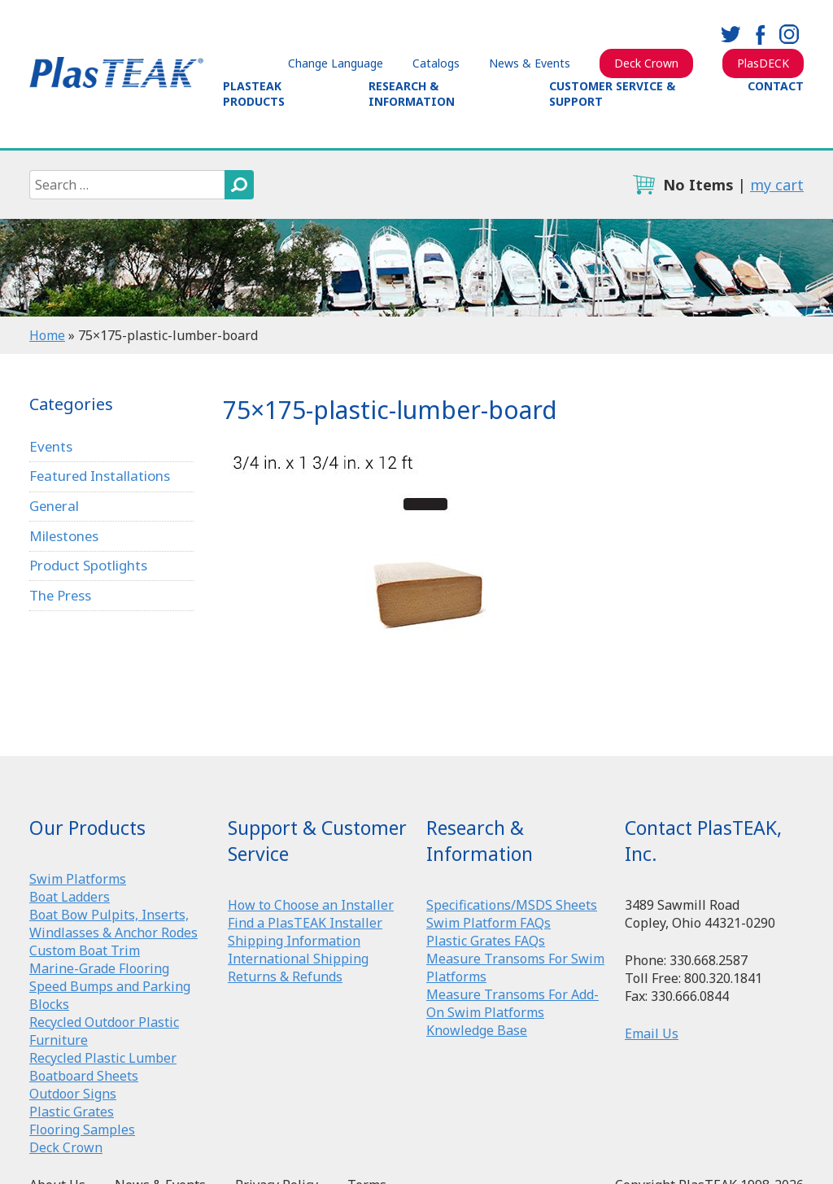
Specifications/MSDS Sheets (511, 905)
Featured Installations (100, 475)
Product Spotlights (88, 566)
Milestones (64, 535)
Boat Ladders (69, 897)
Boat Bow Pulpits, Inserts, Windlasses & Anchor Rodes (113, 924)
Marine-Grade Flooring (99, 968)
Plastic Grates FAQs (485, 941)
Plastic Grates (71, 1112)
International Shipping (298, 959)
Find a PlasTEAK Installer (305, 923)
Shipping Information (294, 941)
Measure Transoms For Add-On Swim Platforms (512, 1003)
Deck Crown (646, 63)
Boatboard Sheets (83, 1076)
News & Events (529, 63)
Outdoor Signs (72, 1094)
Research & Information (412, 93)
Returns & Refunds (285, 976)
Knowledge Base (476, 1030)
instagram (789, 34)
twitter (730, 34)
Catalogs (436, 63)
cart (643, 184)
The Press (61, 595)
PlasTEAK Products (254, 93)
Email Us (651, 1033)
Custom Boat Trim (84, 950)
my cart (777, 184)
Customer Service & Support (612, 93)
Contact (776, 86)
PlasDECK (763, 63)
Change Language (335, 63)
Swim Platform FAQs (488, 923)
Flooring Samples (82, 1129)
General (55, 505)
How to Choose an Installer (311, 905)
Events (51, 446)
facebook (759, 34)
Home (47, 335)
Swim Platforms (77, 879)
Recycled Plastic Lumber (103, 1058)
